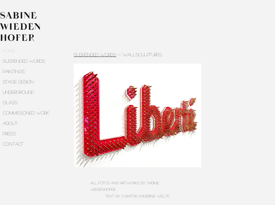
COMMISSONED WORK (26, 113)
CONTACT (13, 144)
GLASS (10, 102)
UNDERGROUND (18, 92)
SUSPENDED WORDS (24, 61)
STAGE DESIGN (18, 82)
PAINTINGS (14, 71)
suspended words (95, 54)
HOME (9, 50)
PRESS (9, 133)
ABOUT (10, 123)
